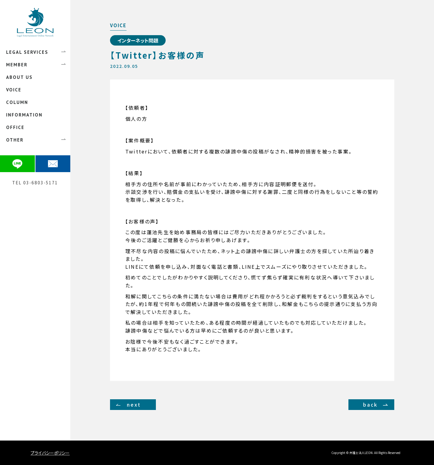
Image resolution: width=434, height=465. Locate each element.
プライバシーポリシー (50, 453)
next (134, 404)
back (370, 404)
